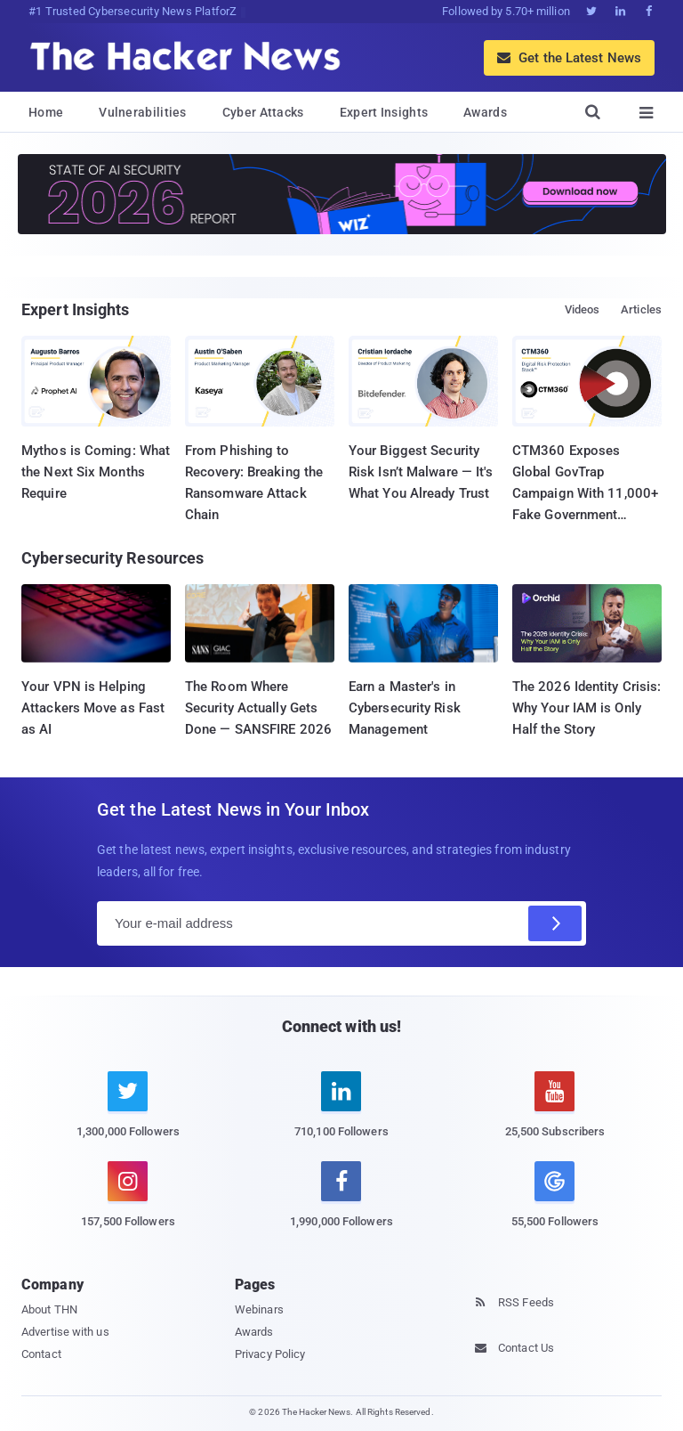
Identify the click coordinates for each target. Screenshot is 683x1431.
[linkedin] (341, 1114)
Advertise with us (65, 1331)
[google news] (555, 1197)
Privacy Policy (270, 1354)
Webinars (259, 1309)
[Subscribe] (555, 923)
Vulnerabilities (143, 112)
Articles (641, 309)
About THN (49, 1309)
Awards (485, 112)
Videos (582, 309)
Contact (41, 1354)
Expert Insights (384, 112)
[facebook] (341, 1204)
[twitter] (128, 1114)
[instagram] (128, 1204)
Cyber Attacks (263, 112)
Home (45, 112)
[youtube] (555, 1114)
